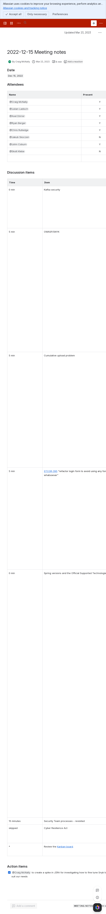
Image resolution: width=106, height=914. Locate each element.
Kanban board (65, 846)
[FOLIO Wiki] (19, 23)
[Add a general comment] (23, 906)
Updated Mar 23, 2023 (77, 32)
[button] (18, 102)
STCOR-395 (50, 471)
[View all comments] (97, 890)
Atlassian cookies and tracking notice (25, 8)
